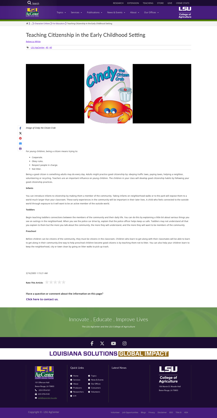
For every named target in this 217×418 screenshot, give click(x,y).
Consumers (94, 388)
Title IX (179, 412)
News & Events (116, 12)
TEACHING (148, 3)
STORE (160, 3)
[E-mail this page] (20, 143)
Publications (94, 12)
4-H (73, 396)
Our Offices (151, 12)
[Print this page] (20, 148)
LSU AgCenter (38, 47)
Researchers (77, 392)
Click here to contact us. (42, 299)
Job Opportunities (130, 412)
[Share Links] (20, 138)
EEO (171, 412)
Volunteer (115, 412)
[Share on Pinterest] (20, 138)
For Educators (58, 23)
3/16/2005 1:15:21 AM (37, 273)
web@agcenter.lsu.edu (47, 398)
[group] (108, 98)
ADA (186, 412)
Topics (61, 12)
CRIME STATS (182, 3)
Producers (76, 388)
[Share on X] (20, 133)
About (134, 12)
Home (74, 375)
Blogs (143, 412)
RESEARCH (118, 3)
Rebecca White (33, 41)
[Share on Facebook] (20, 128)
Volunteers (94, 392)
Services (76, 12)
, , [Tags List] (39, 47)
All (47, 47)
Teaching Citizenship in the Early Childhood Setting (89, 23)
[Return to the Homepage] (27, 23)
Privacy (151, 412)
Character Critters (42, 23)
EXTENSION (133, 3)
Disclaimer (162, 412)
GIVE (170, 3)
